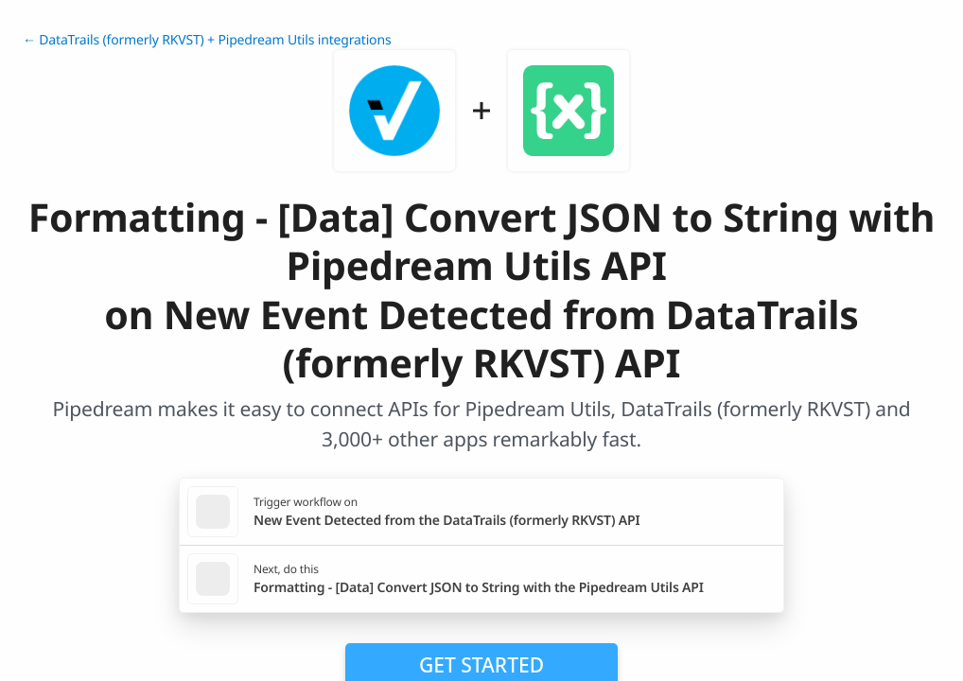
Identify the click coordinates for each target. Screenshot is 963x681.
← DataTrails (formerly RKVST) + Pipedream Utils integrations (207, 40)
